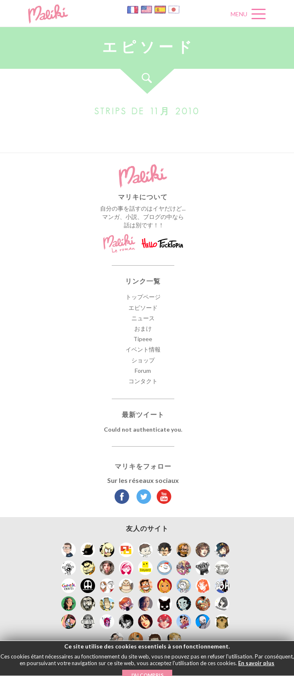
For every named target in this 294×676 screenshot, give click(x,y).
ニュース (143, 318)
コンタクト (143, 380)
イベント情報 (143, 349)
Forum (143, 370)
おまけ (143, 328)
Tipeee (142, 338)
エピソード (143, 307)
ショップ (143, 360)
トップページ (143, 296)
